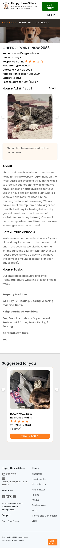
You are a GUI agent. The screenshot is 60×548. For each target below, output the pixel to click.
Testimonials (39, 505)
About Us (37, 474)
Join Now (50, 6)
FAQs (35, 510)
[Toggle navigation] (56, 23)
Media (35, 500)
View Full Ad (30, 436)
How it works (39, 479)
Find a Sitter (25, 22)
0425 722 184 (9, 474)
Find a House (9, 22)
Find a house (39, 484)
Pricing (35, 494)
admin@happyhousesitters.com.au (15, 481)
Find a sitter (38, 489)
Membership (42, 22)
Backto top (52, 542)
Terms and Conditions (44, 515)
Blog (34, 521)
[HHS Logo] (20, 6)
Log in (51, 15)
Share (52, 88)
